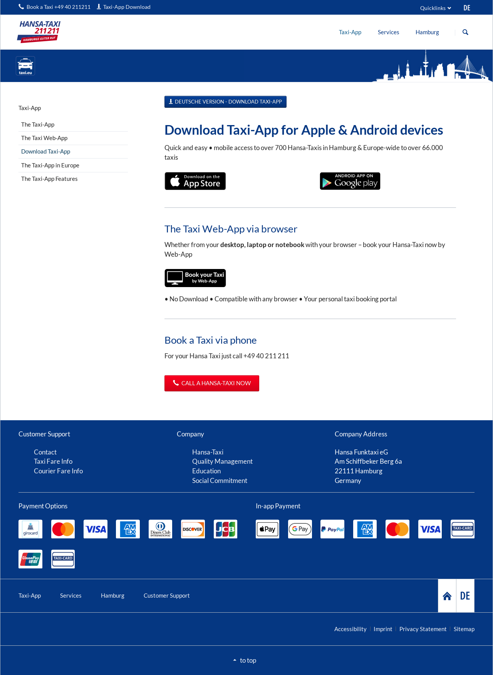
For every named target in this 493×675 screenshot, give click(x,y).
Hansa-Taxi (207, 452)
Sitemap (464, 628)
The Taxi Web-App (44, 137)
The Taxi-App (37, 124)
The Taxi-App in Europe (50, 165)
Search (465, 32)
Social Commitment (219, 480)
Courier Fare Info (58, 471)
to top (248, 660)
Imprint (383, 628)
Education (206, 471)
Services (71, 595)
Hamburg (112, 595)
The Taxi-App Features (49, 178)
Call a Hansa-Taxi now (215, 382)
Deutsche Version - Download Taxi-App (228, 102)
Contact (45, 452)
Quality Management (222, 461)
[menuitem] (350, 32)
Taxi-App (29, 595)
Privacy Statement (423, 628)
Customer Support (167, 595)
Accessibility (350, 628)
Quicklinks (433, 8)
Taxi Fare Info (53, 461)
